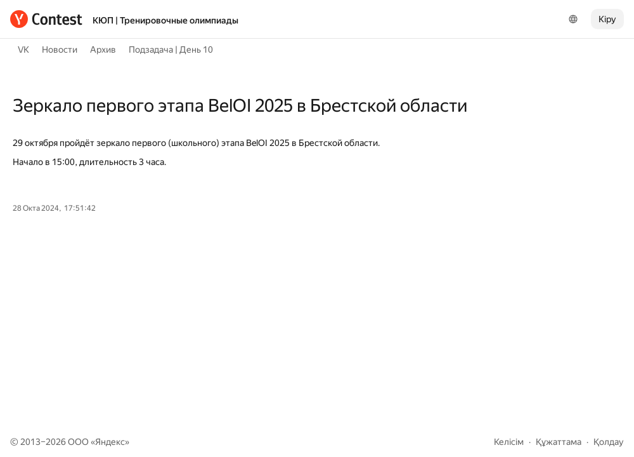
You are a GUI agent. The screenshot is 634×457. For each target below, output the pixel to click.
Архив (103, 49)
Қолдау (608, 442)
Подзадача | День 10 (171, 49)
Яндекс (110, 442)
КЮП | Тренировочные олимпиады (165, 20)
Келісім (509, 442)
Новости (59, 49)
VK (23, 49)
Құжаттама (558, 442)
